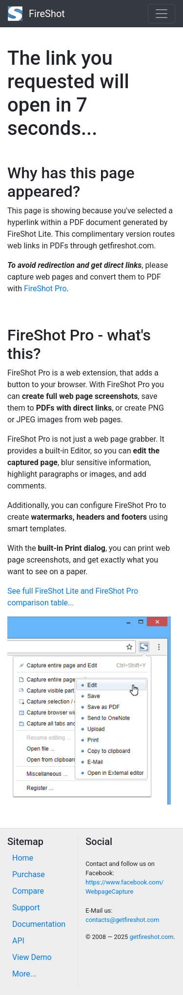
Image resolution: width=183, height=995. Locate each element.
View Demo (32, 957)
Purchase (28, 874)
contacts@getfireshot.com (122, 919)
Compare (28, 891)
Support (26, 907)
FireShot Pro (45, 288)
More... (24, 973)
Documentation (38, 924)
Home (22, 858)
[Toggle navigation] (161, 13)
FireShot (36, 13)
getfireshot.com (151, 936)
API (18, 940)
